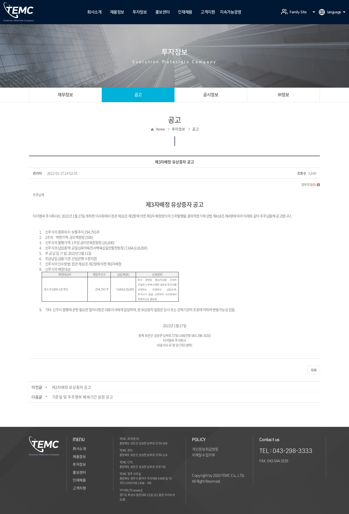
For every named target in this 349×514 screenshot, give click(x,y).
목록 (314, 370)
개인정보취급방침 (205, 449)
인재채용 (185, 12)
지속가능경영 (230, 12)
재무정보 (65, 95)
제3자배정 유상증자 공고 (71, 387)
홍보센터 (162, 12)
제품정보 (117, 12)
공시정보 (210, 95)
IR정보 (283, 95)
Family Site (302, 12)
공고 (138, 95)
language (336, 12)
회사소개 (94, 12)
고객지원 (208, 12)
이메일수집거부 (203, 455)
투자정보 (140, 12)
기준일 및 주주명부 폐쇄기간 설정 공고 (82, 397)
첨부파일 (310, 184)
